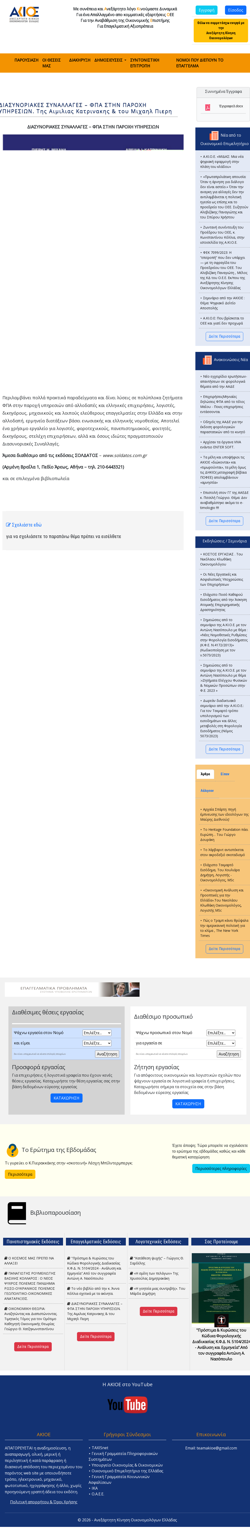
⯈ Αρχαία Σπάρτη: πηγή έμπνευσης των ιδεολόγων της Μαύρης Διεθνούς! (224, 814)
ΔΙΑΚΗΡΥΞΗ (79, 60)
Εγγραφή (206, 10)
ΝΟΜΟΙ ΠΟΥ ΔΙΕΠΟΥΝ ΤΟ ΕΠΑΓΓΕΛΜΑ (199, 63)
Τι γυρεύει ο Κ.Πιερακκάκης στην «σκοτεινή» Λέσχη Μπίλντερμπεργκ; (69, 1163)
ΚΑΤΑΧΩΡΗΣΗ (66, 1098)
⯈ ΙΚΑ (93, 1488)
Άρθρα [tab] (205, 774)
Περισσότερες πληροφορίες (221, 1168)
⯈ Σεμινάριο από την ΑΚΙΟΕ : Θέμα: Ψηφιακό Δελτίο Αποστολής (222, 303)
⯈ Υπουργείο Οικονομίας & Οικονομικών (126, 1465)
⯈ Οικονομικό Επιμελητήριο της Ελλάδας (126, 1470)
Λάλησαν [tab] (207, 791)
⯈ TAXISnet (98, 1447)
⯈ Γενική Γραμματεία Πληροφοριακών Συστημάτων (123, 1456)
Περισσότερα (20, 1174)
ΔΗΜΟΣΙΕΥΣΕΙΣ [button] (108, 60)
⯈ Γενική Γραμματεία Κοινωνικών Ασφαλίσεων (119, 1479)
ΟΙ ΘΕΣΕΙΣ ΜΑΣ (51, 63)
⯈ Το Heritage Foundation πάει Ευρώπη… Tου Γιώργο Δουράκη (224, 834)
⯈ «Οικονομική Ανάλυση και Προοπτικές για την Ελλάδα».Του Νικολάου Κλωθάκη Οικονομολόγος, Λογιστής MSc (222, 900)
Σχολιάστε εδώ (24, 525)
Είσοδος (235, 10)
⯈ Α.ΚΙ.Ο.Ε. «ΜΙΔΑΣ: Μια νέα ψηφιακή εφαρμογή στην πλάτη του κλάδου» (222, 161)
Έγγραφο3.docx (231, 106)
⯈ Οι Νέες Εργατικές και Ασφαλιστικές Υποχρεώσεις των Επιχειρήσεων (221, 579)
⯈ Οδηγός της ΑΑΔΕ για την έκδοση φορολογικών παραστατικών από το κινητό (222, 426)
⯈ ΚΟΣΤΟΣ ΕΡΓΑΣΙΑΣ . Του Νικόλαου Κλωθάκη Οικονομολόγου (221, 559)
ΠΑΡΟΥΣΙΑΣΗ (26, 60)
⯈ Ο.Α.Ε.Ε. (96, 1494)
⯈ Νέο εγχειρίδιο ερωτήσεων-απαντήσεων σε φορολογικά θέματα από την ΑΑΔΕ (223, 381)
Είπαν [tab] (225, 774)
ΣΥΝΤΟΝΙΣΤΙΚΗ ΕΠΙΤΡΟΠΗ (144, 63)
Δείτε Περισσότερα (224, 336)
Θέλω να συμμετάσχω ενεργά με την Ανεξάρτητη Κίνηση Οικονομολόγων (220, 30)
